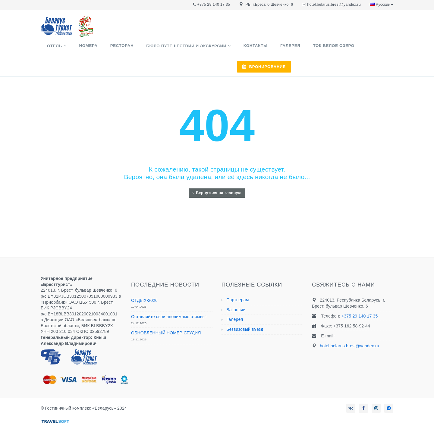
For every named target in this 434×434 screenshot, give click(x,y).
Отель (80, 49)
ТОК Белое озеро (316, 48)
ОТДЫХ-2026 (144, 285)
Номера (107, 48)
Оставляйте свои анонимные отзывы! (169, 301)
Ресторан (133, 48)
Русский (381, 4)
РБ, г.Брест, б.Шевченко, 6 (269, 4)
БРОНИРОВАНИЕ (366, 49)
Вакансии (235, 294)
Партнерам (237, 284)
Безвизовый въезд (244, 314)
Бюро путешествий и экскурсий (191, 49)
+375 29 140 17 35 (213, 4)
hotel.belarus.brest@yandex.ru (334, 4)
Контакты (253, 48)
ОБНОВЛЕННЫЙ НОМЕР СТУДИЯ (166, 317)
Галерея (280, 48)
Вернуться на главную (216, 177)
